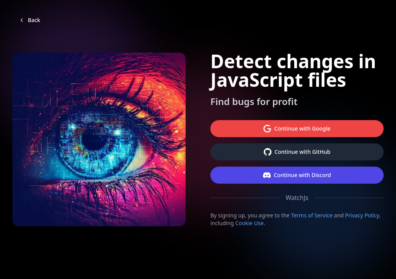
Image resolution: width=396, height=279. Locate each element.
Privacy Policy (362, 215)
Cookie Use (249, 223)
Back (29, 20)
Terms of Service (312, 215)
